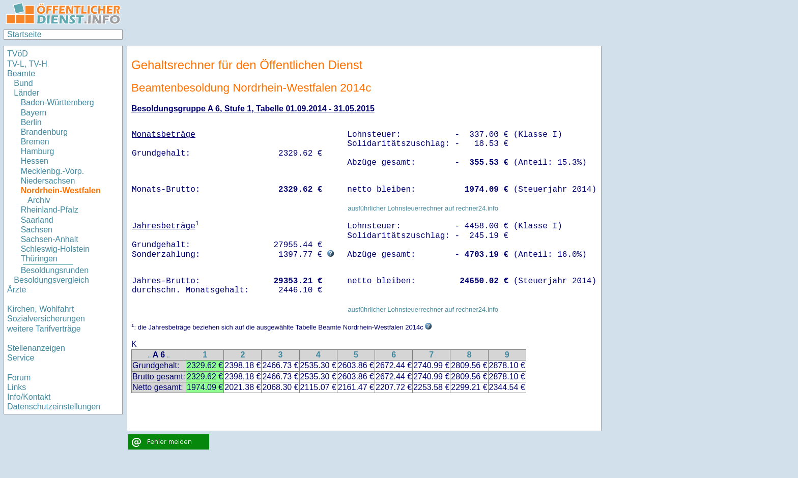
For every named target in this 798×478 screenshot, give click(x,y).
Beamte (21, 73)
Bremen (35, 141)
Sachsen (36, 229)
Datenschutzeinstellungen (53, 406)
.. (149, 355)
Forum (19, 377)
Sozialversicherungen (46, 318)
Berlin (31, 122)
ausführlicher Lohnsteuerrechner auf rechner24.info (423, 208)
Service (20, 357)
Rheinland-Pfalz (49, 209)
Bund (23, 83)
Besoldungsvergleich (51, 280)
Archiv (38, 200)
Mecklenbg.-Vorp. (52, 171)
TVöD (17, 53)
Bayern (34, 112)
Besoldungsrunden (55, 270)
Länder (26, 92)
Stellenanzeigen (36, 348)
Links (16, 387)
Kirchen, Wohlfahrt (40, 309)
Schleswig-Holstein (55, 249)
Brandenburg (44, 132)
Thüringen (39, 258)
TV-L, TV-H (27, 63)
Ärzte (16, 289)
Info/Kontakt (28, 397)
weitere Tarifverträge (44, 328)
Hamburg (37, 151)
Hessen (34, 161)
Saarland (37, 220)
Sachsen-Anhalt (49, 239)
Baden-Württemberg (57, 102)
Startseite (24, 34)
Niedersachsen (48, 180)
